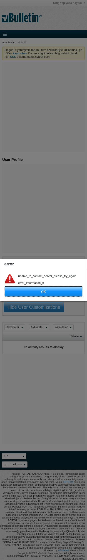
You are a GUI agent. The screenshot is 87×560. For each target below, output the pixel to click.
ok (43, 291)
